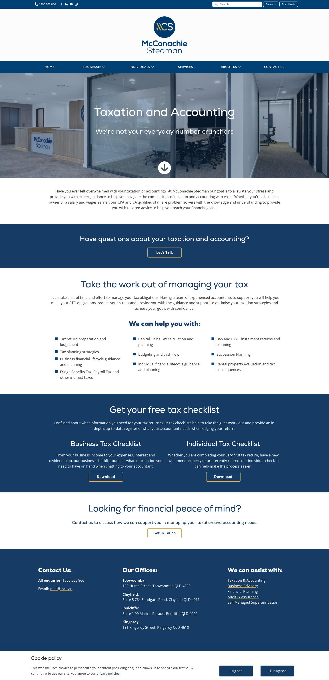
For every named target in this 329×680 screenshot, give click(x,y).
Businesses (92, 67)
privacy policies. (111, 671)
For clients (288, 4)
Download (105, 474)
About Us (229, 67)
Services (185, 67)
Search (271, 4)
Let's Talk (164, 250)
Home (49, 67)
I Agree (232, 668)
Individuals (140, 67)
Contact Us (274, 67)
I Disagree (272, 668)
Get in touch (164, 530)
